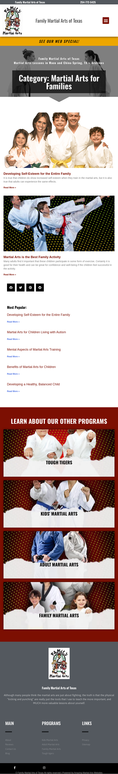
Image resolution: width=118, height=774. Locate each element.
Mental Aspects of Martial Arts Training (34, 349)
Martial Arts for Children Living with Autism (36, 332)
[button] (106, 20)
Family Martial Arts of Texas (59, 20)
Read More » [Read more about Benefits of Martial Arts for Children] (13, 374)
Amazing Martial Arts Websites (88, 773)
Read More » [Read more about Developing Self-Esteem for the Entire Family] (10, 187)
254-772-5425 (88, 2)
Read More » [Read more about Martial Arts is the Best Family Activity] (10, 274)
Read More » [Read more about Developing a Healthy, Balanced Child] (13, 391)
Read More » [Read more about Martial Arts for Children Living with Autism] (13, 339)
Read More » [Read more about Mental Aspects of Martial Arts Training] (13, 356)
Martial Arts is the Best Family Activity (32, 257)
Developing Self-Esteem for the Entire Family (37, 173)
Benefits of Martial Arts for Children (31, 367)
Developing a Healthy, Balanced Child (33, 384)
